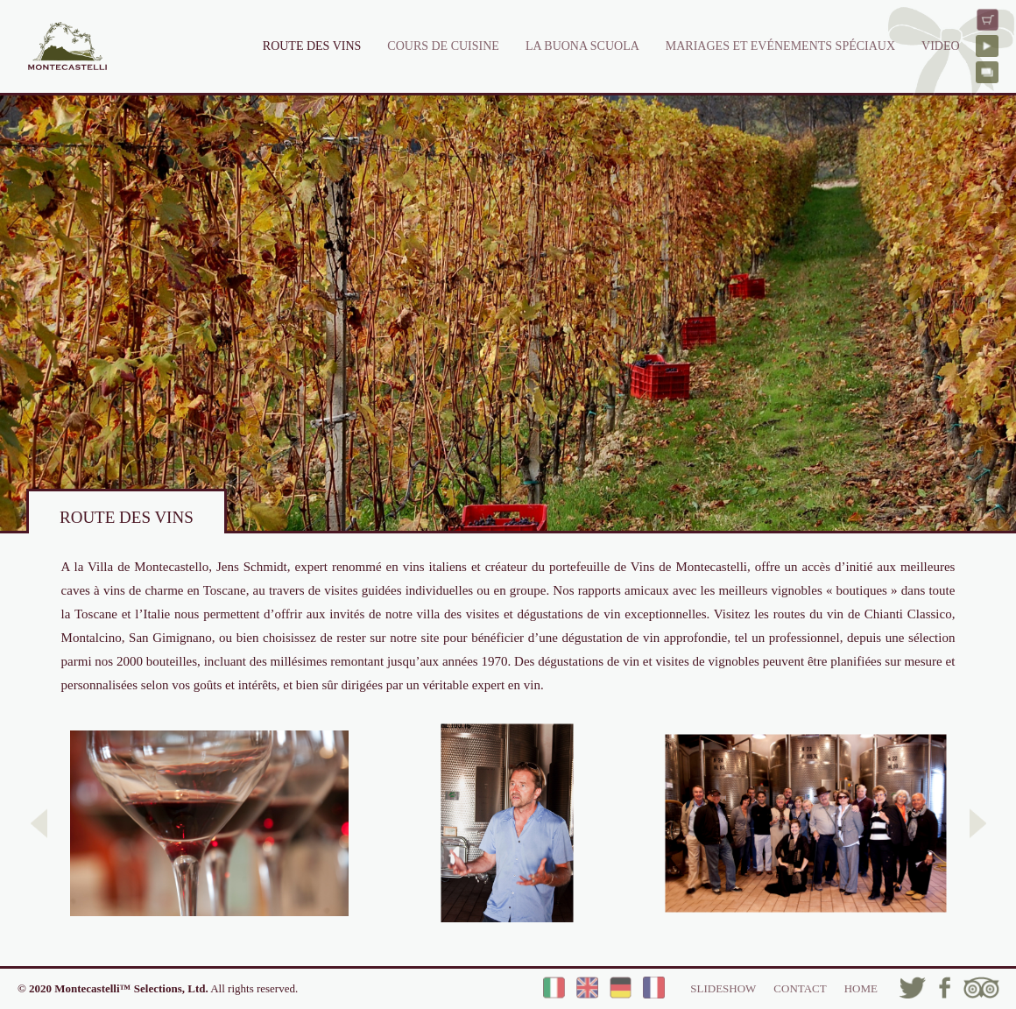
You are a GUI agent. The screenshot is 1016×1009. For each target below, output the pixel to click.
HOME (861, 988)
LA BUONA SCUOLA (582, 46)
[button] (39, 823)
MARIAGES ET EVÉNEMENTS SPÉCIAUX (780, 46)
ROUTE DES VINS (312, 46)
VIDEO (940, 46)
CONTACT (799, 988)
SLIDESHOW (723, 988)
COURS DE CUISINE (443, 46)
